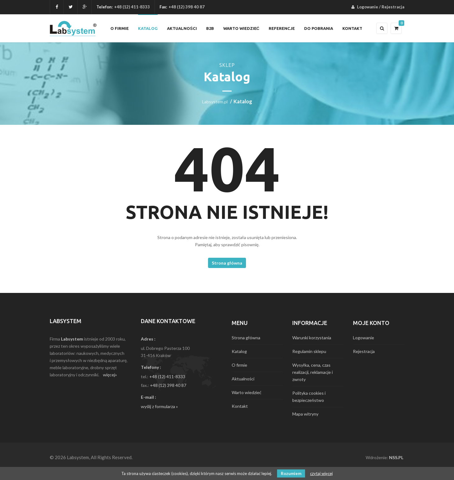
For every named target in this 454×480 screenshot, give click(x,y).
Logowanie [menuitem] (367, 6)
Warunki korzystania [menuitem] (311, 337)
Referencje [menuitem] (282, 28)
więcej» (110, 374)
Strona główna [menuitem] (246, 337)
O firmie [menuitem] (119, 28)
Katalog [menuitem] (148, 28)
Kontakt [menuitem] (352, 28)
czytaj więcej (321, 473)
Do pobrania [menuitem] (318, 28)
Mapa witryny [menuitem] (305, 413)
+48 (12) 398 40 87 (168, 385)
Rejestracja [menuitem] (393, 6)
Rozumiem (291, 473)
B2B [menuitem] (210, 28)
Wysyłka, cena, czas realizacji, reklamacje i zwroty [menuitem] (312, 372)
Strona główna (227, 263)
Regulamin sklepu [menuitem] (309, 351)
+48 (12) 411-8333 (132, 6)
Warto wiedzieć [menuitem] (241, 28)
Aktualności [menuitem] (182, 28)
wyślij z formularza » (159, 406)
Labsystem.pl (215, 101)
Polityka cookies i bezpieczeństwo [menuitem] (309, 396)
